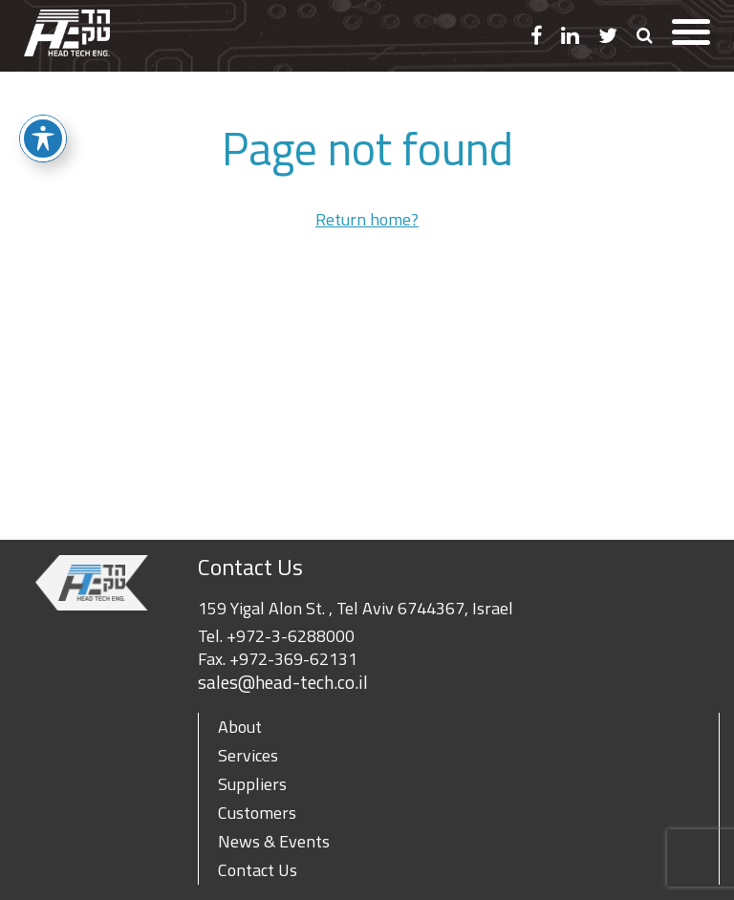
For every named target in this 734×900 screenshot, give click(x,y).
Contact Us (257, 870)
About (240, 726)
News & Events (274, 841)
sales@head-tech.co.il (283, 682)
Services (248, 755)
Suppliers (252, 784)
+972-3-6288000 (291, 636)
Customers (257, 812)
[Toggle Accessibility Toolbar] (43, 138)
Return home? (367, 219)
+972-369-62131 (293, 659)
